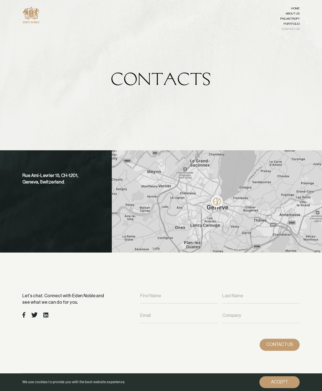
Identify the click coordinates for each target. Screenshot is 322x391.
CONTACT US (291, 28)
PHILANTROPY (290, 18)
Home (295, 8)
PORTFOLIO (292, 23)
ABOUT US (293, 13)
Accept (279, 382)
